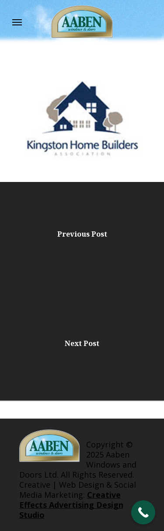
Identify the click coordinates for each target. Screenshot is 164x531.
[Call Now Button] (143, 512)
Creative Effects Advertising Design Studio (71, 504)
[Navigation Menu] (17, 21)
